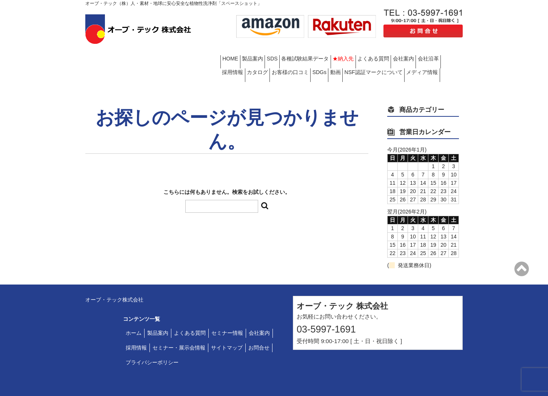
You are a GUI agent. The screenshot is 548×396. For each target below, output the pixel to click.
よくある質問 (435, 53)
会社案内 (235, 59)
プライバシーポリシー (152, 345)
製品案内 (267, 53)
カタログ (345, 59)
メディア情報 (340, 65)
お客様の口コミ (389, 59)
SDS (298, 53)
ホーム (134, 316)
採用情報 (308, 59)
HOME (233, 53)
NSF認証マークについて (280, 65)
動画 (230, 65)
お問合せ (258, 331)
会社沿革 (272, 59)
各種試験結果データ (343, 53)
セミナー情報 (227, 316)
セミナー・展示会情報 (178, 331)
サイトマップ (227, 331)
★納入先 (393, 53)
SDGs (431, 59)
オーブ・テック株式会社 (114, 283)
